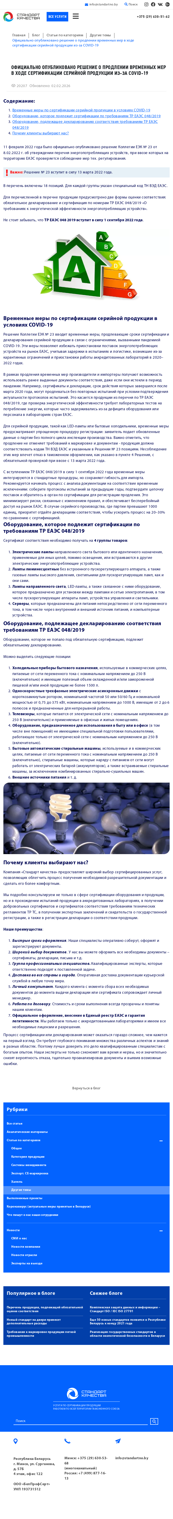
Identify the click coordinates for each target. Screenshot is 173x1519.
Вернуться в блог (86, 1088)
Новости (13, 1230)
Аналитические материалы (27, 1132)
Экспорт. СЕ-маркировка (29, 1173)
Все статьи (15, 1123)
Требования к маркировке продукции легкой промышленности (41, 1334)
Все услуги (57, 17)
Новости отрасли (24, 1255)
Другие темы (21, 1190)
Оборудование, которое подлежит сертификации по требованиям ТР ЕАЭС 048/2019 (86, 116)
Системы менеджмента (28, 1165)
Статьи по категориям (23, 1140)
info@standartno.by (103, 4)
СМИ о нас (19, 1238)
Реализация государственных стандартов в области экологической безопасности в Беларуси (127, 1334)
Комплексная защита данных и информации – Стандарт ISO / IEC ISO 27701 (125, 1309)
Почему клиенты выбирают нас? (40, 133)
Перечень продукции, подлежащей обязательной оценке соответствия (45, 1309)
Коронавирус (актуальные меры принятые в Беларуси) (49, 1206)
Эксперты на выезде (26, 1263)
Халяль (17, 1182)
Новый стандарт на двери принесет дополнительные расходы (34, 1321)
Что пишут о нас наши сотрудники (32, 1215)
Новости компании (25, 1247)
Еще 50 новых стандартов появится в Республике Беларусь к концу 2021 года (128, 1321)
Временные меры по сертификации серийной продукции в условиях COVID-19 (81, 110)
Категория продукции (28, 1157)
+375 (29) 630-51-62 (153, 16)
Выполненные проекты (25, 1198)
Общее (16, 1148)
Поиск (131, 4)
